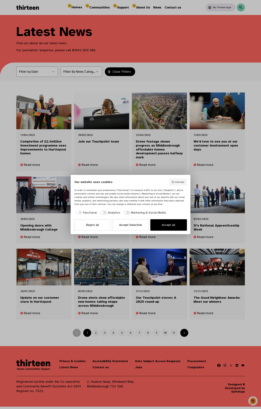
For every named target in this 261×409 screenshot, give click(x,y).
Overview (177, 182)
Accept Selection (130, 225)
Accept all (168, 225)
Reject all (92, 225)
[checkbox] (85, 212)
